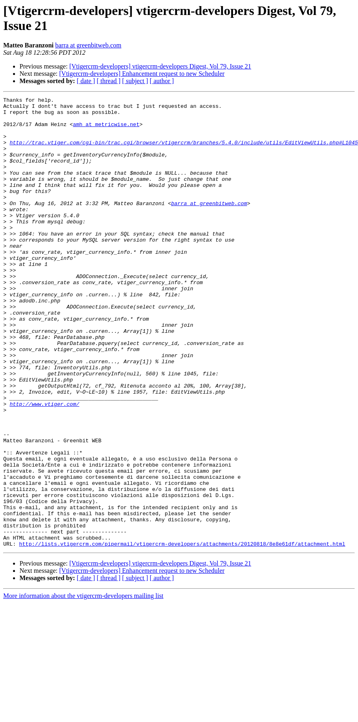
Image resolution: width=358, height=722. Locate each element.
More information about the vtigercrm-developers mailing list (83, 685)
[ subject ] (135, 80)
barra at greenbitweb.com (88, 45)
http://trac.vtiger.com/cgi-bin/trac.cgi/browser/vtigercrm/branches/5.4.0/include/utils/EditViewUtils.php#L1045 (184, 152)
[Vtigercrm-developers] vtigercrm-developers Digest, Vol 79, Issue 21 (160, 66)
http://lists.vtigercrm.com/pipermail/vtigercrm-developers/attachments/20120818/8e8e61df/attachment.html (182, 633)
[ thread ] (109, 80)
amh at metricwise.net (106, 130)
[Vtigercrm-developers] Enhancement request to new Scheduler (141, 73)
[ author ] (162, 80)
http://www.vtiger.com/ (45, 465)
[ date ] (86, 80)
